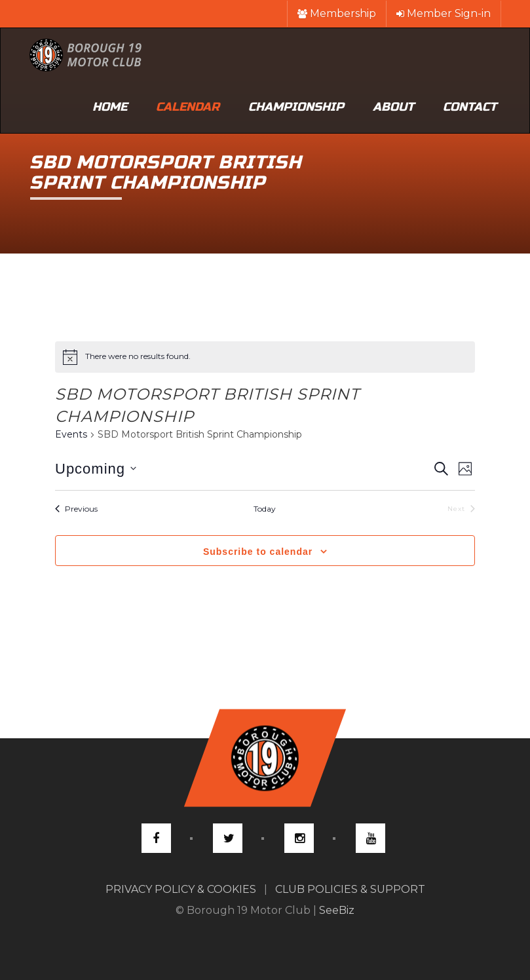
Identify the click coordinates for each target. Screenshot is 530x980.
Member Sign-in (443, 13)
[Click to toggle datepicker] (95, 469)
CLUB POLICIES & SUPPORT (350, 889)
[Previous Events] (76, 509)
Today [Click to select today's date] (265, 509)
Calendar (187, 107)
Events (71, 434)
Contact (470, 107)
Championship (296, 107)
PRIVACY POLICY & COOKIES (180, 889)
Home (109, 107)
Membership (336, 13)
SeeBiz (336, 910)
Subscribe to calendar (257, 551)
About (393, 107)
